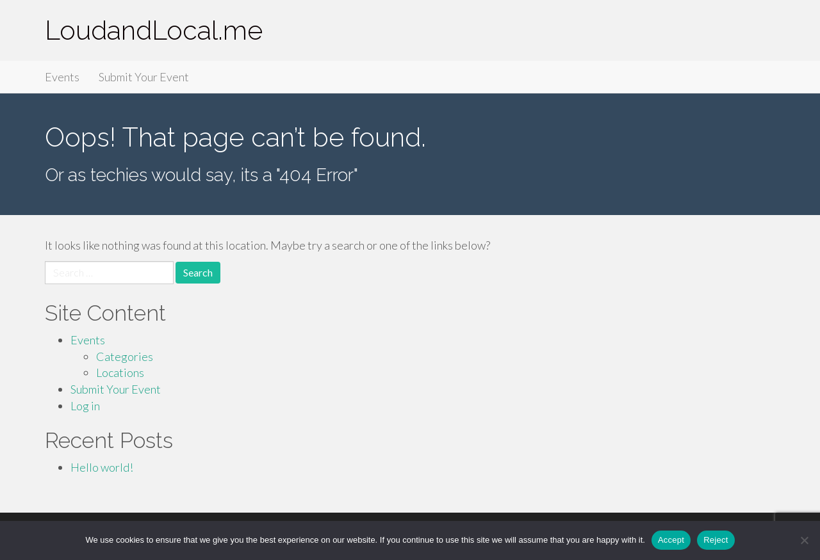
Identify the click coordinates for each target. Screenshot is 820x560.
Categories (124, 356)
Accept (671, 540)
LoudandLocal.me (154, 30)
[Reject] (804, 540)
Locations (120, 372)
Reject (715, 540)
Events (62, 77)
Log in (85, 406)
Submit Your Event (144, 77)
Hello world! (101, 467)
